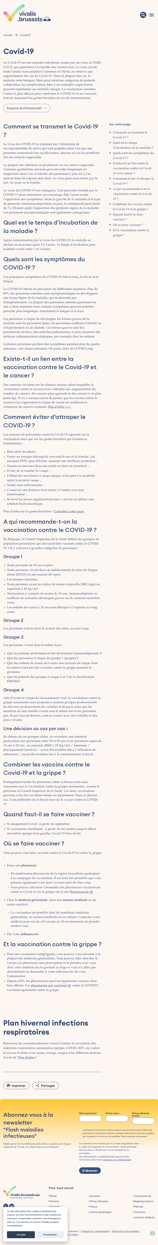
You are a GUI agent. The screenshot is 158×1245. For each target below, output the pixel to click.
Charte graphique (100, 1212)
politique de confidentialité (117, 1160)
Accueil (7, 35)
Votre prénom (87, 1113)
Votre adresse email (140, 1114)
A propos (94, 1196)
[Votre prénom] (90, 1118)
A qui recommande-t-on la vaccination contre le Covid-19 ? (132, 194)
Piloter (53, 1196)
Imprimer (19, 1086)
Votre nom (111, 1113)
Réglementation (143, 1201)
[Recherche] (143, 15)
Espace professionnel (24, 108)
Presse (93, 1206)
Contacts (139, 1212)
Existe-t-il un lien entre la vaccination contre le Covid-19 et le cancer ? (132, 168)
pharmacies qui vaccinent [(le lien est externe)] (51, 985)
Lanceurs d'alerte (144, 1217)
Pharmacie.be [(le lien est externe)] (81, 892)
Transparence (142, 1196)
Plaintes (138, 1206)
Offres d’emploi (98, 1201)
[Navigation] (151, 15)
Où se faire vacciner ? (128, 225)
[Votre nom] (116, 1118)
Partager (48, 1086)
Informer (54, 1206)
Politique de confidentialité (95, 1231)
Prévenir (54, 1201)
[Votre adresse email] (143, 1121)
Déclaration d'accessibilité (125, 1231)
